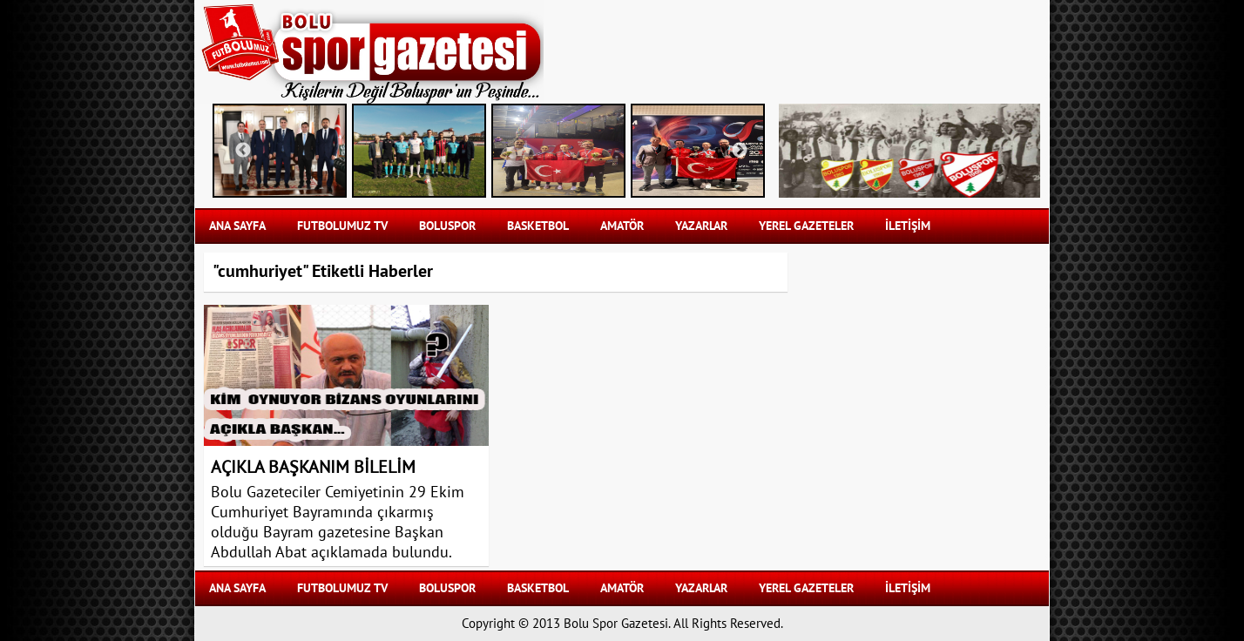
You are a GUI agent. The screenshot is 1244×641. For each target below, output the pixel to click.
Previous (243, 150)
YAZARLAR (701, 226)
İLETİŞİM (907, 226)
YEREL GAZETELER (806, 226)
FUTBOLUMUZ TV (342, 226)
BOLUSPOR (447, 226)
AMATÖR (622, 226)
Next (739, 150)
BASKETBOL (538, 226)
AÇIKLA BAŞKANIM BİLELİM (313, 467)
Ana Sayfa (237, 226)
